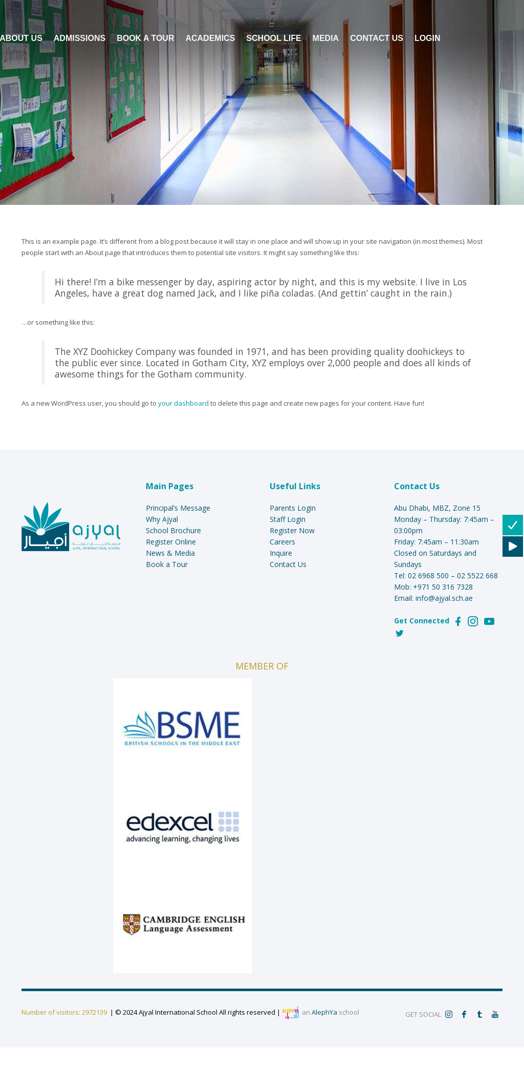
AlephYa (324, 1012)
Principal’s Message (178, 508)
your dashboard (183, 403)
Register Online (171, 542)
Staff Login (287, 519)
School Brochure (173, 530)
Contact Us (288, 564)
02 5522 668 (477, 575)
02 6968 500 (428, 575)
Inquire (281, 553)
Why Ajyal (162, 519)
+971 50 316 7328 (443, 587)
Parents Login (293, 508)
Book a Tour (167, 564)
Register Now (292, 530)
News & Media (170, 553)
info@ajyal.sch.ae (444, 598)
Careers (282, 542)
